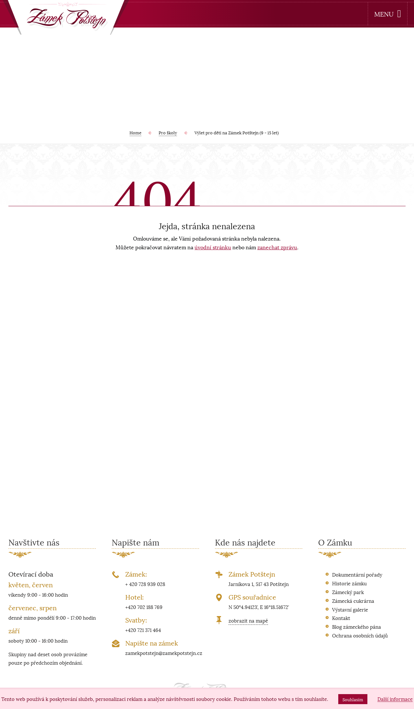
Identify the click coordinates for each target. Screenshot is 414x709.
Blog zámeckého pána (356, 626)
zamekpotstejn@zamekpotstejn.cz (163, 653)
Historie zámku (349, 583)
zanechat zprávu (277, 247)
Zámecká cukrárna (353, 600)
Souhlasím (352, 699)
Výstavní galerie (350, 609)
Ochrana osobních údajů (360, 635)
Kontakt (341, 618)
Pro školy (168, 132)
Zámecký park (348, 592)
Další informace (395, 699)
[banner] (66, 19)
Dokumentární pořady (357, 574)
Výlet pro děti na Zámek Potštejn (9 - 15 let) (237, 132)
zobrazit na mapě (248, 620)
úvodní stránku (213, 247)
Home (135, 132)
